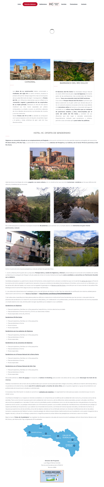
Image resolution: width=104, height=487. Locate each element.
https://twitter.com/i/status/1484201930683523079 (55, 293)
